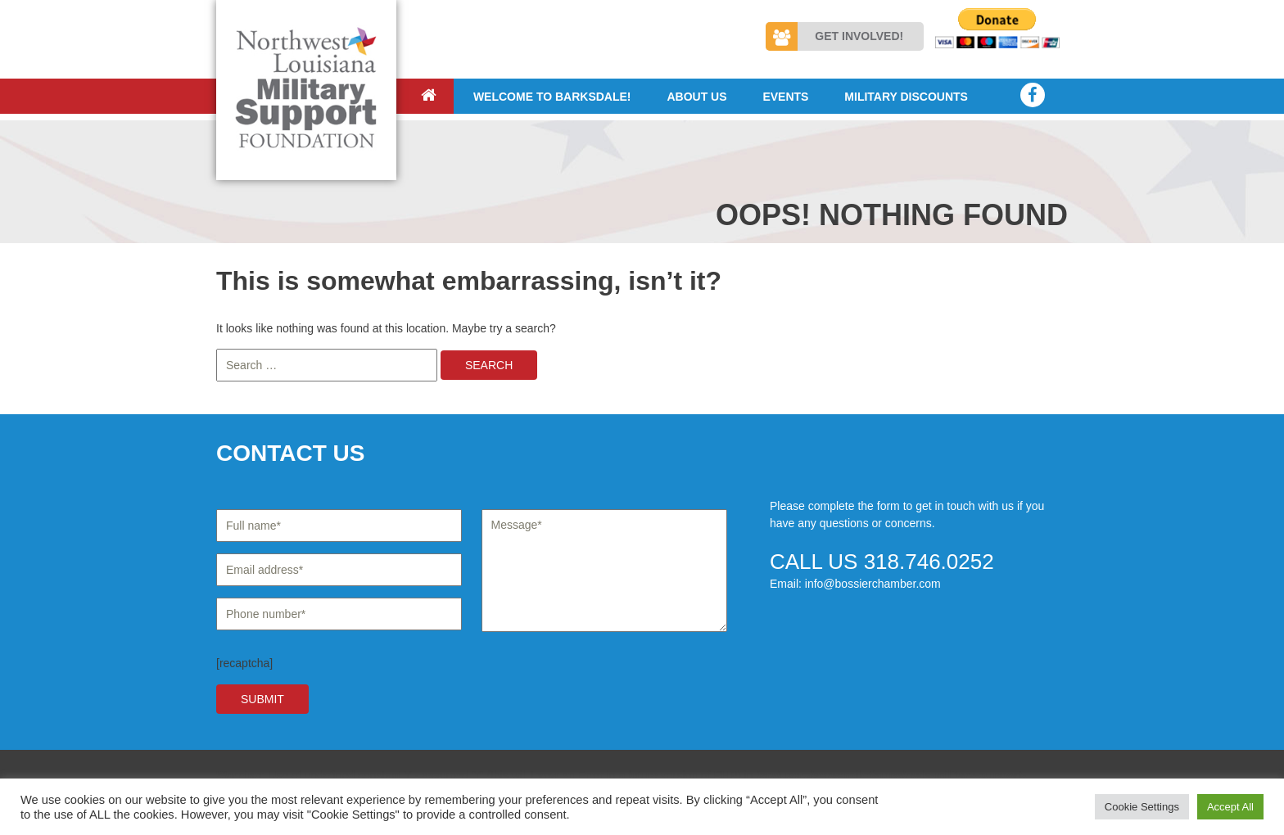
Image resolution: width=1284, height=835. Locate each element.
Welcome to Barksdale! (552, 96)
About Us (696, 96)
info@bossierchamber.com (873, 583)
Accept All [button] (1230, 807)
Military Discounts (906, 96)
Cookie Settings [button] (1142, 807)
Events (785, 96)
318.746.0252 (929, 561)
